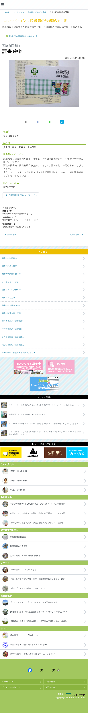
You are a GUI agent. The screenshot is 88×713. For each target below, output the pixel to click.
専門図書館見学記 (9, 530)
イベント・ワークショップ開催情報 (44, 384)
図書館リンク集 (60, 367)
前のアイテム (11, 235)
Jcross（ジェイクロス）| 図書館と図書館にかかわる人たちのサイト (44, 5)
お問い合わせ (51, 687)
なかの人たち (7, 464)
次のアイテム (76, 235)
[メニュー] (4, 4)
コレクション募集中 (28, 367)
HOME (7, 12)
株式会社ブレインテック (76, 694)
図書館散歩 (6, 595)
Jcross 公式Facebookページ (30, 670)
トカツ (4, 628)
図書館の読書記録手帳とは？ (23, 36)
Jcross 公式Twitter (42, 670)
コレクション (18, 12)
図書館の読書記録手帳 (36, 12)
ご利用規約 (50, 681)
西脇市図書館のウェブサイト (22, 195)
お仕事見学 (6, 497)
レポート (5, 563)
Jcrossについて (8, 681)
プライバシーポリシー (11, 687)
